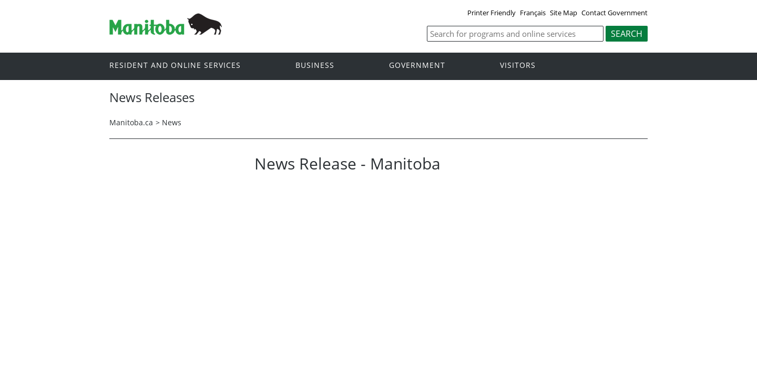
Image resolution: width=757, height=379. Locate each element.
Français (533, 12)
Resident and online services (175, 66)
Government (417, 66)
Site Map (563, 12)
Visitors (518, 66)
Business (314, 66)
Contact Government (614, 12)
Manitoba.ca (131, 122)
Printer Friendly (491, 12)
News (171, 122)
